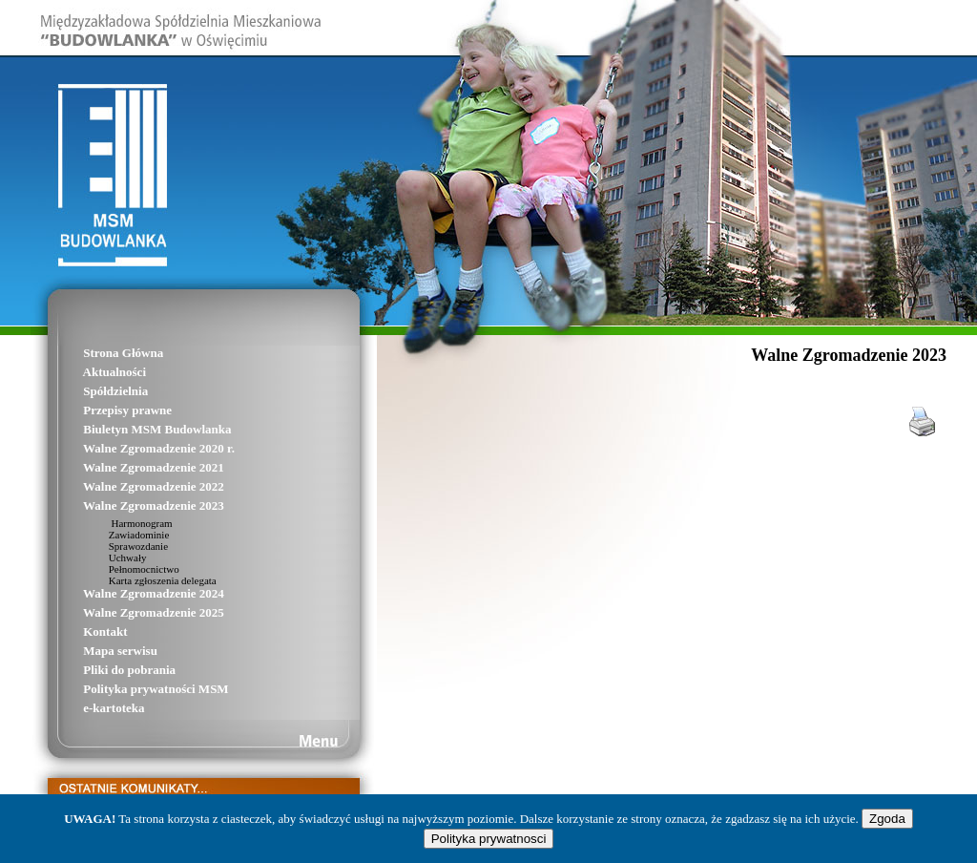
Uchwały (105, 557)
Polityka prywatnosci (489, 838)
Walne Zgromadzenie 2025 (127, 612)
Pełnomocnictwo (121, 569)
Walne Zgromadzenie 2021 (127, 467)
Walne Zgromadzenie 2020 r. (133, 448)
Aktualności (88, 372)
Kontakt (79, 631)
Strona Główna (97, 353)
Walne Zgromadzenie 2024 (127, 593)
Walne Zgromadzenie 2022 (127, 486)
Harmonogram (118, 523)
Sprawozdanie (116, 546)
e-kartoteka (88, 708)
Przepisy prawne (101, 410)
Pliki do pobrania (103, 670)
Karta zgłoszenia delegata (140, 580)
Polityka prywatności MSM (130, 689)
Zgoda (887, 818)
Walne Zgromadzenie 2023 (127, 505)
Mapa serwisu (94, 650)
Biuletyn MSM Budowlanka (131, 429)
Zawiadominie (116, 534)
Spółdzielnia (89, 391)
